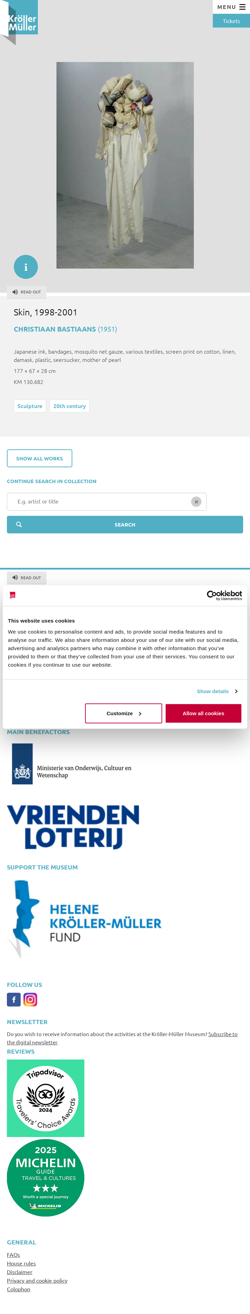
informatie (22, 263)
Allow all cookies (203, 713)
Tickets (231, 20)
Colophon (18, 1288)
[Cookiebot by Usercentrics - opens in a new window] (212, 596)
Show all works (39, 458)
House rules (21, 1263)
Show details (213, 691)
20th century (69, 405)
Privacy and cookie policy (37, 1280)
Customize (124, 713)
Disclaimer (19, 1271)
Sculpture (30, 405)
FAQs (13, 1254)
